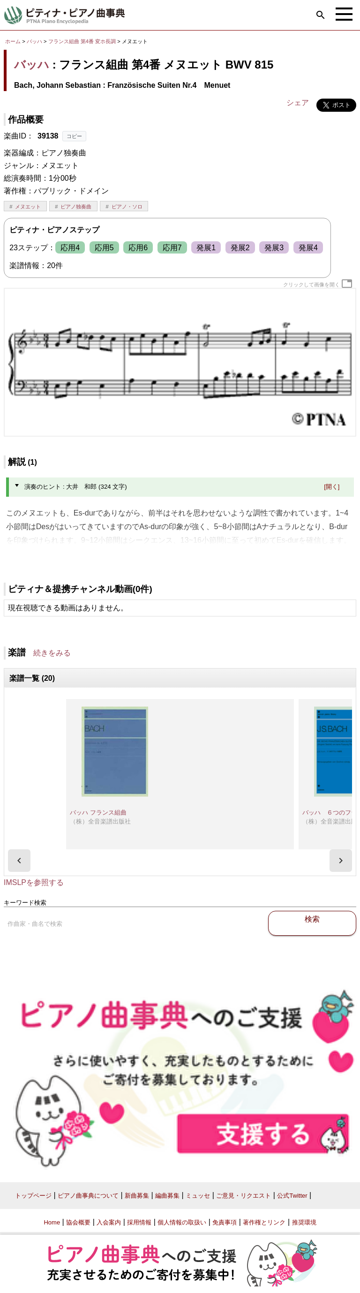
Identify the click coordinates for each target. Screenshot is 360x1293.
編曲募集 (167, 1195)
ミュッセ (198, 1195)
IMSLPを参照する (34, 882)
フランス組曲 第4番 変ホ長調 (82, 41)
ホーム (13, 41)
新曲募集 (137, 1195)
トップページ (33, 1195)
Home (52, 1222)
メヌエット (28, 206)
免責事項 (224, 1222)
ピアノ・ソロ (127, 206)
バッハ (34, 41)
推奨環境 (304, 1222)
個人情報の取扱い (182, 1222)
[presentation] (19, 860)
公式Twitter (292, 1195)
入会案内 (109, 1222)
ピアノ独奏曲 (75, 206)
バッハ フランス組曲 (98, 812)
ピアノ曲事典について (88, 1195)
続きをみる (52, 653)
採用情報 (139, 1222)
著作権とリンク (264, 1222)
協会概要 (78, 1222)
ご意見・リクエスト (243, 1195)
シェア (297, 103)
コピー (74, 136)
